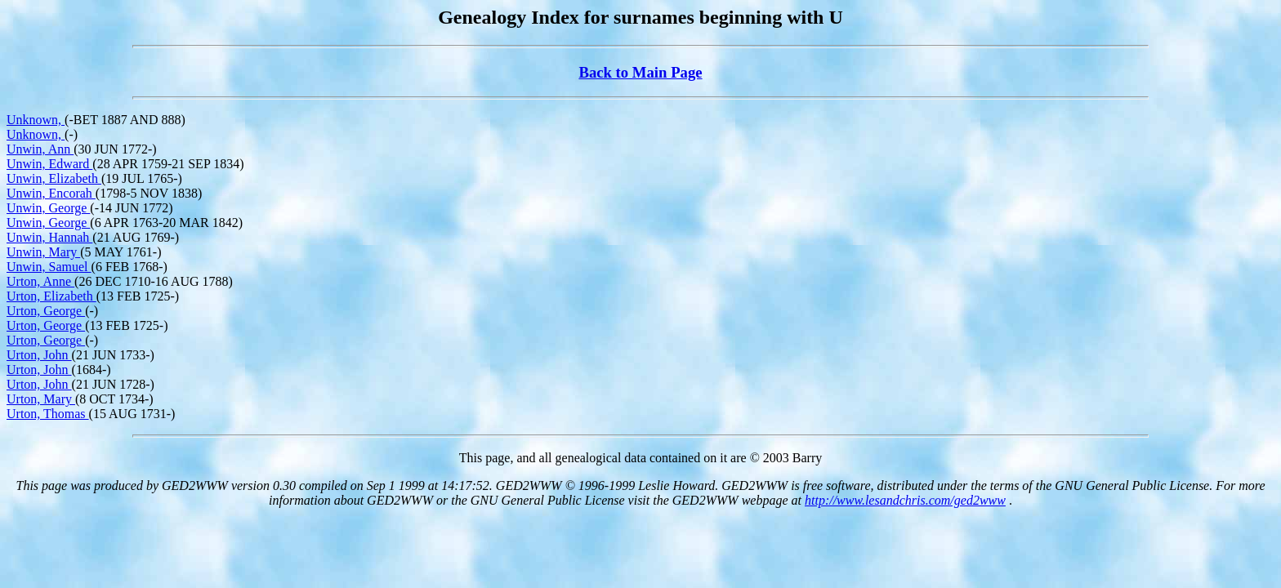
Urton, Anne (40, 281)
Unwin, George (48, 208)
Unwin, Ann (40, 149)
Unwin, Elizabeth (54, 178)
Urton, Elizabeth (51, 296)
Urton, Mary (41, 399)
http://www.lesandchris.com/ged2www (905, 500)
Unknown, (36, 120)
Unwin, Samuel (49, 267)
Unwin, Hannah (49, 237)
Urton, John (39, 355)
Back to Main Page (640, 72)
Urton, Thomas (48, 414)
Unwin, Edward (49, 164)
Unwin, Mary (43, 252)
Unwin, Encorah (51, 193)
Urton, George (46, 311)
